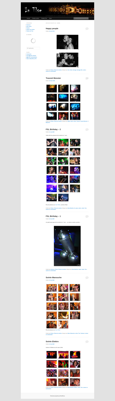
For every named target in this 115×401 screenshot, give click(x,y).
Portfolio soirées (35, 18)
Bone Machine (71, 208)
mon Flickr (57, 204)
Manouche (72, 333)
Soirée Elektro (52, 341)
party (77, 208)
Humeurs (52, 269)
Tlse (85, 208)
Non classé (28, 26)
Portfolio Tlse (44, 18)
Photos (52, 70)
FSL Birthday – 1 (53, 216)
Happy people (52, 28)
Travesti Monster (53, 78)
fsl (74, 208)
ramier (79, 208)
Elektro (75, 387)
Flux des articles (31, 55)
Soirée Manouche (54, 277)
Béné (69, 333)
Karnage (74, 70)
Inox (69, 70)
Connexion (28, 54)
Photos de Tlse (29, 31)
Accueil (28, 18)
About (50, 18)
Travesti (78, 121)
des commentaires (31, 57)
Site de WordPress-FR (31, 58)
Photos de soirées (58, 70)
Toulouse (82, 333)
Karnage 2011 (80, 70)
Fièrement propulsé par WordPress (57, 395)
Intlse (71, 70)
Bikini (69, 121)
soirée (84, 70)
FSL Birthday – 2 (53, 129)
